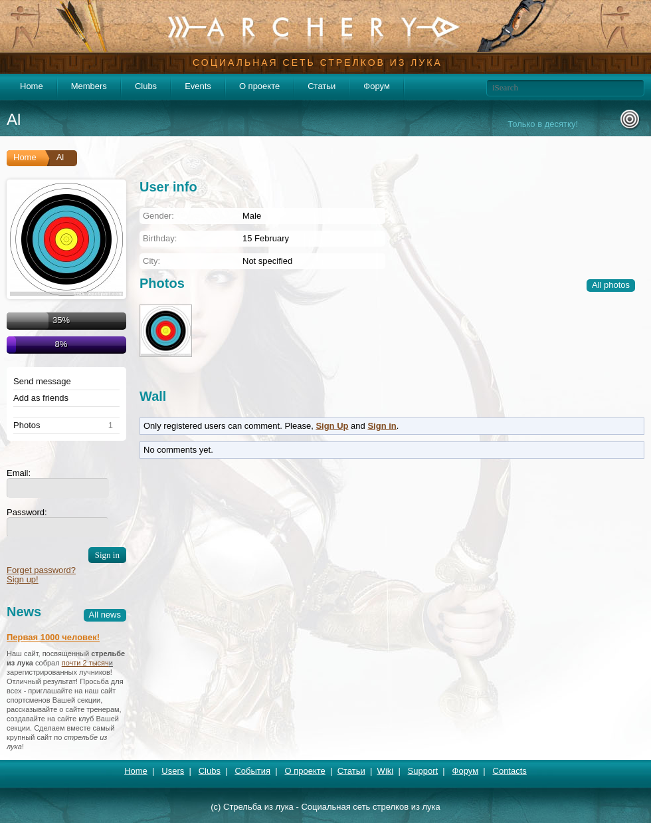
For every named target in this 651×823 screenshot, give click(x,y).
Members (89, 86)
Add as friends (40, 398)
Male (251, 216)
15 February (265, 238)
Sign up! (23, 579)
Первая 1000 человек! (53, 637)
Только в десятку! (543, 124)
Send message (42, 381)
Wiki (385, 771)
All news (105, 615)
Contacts (510, 771)
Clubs (146, 86)
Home (31, 86)
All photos (611, 285)
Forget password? (41, 570)
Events (198, 86)
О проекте (259, 86)
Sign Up (332, 426)
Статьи (321, 86)
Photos (26, 425)
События (252, 771)
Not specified (267, 261)
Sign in (381, 426)
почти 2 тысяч (85, 663)
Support (423, 771)
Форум (376, 86)
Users (172, 771)
